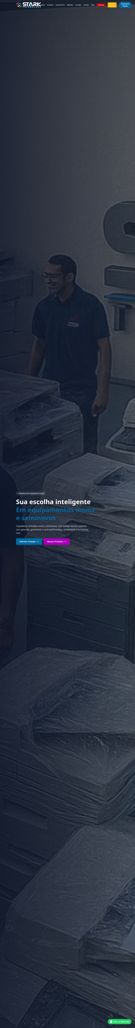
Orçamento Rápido (125, 5)
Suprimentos (60, 5)
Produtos (50, 5)
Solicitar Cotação (29, 541)
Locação (78, 5)
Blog (92, 5)
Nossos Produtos (56, 541)
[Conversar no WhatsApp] (120, 1022)
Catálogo (101, 5)
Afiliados (70, 5)
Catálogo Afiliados (112, 5)
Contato (86, 5)
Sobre (43, 5)
